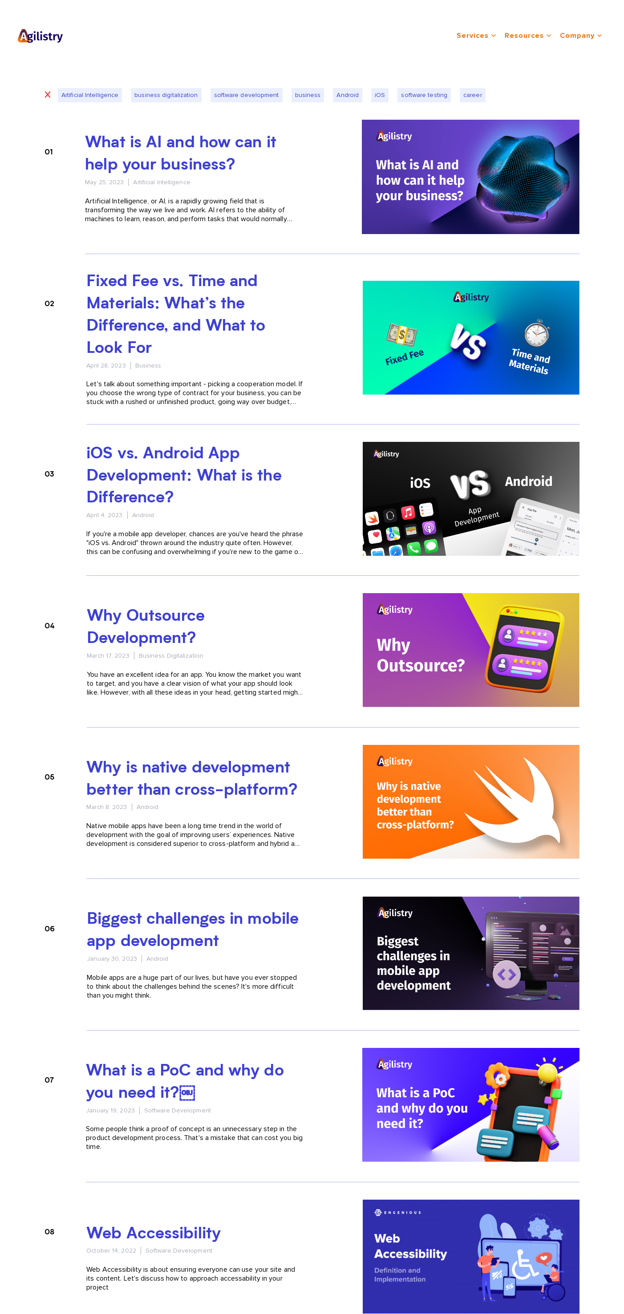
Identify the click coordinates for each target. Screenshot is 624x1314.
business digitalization (166, 95)
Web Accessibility (153, 1234)
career (472, 95)
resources (528, 35)
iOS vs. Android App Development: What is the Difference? (183, 476)
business (308, 95)
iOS (380, 95)
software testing (424, 95)
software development (246, 95)
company (581, 35)
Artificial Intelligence (89, 95)
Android (347, 95)
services (476, 35)
